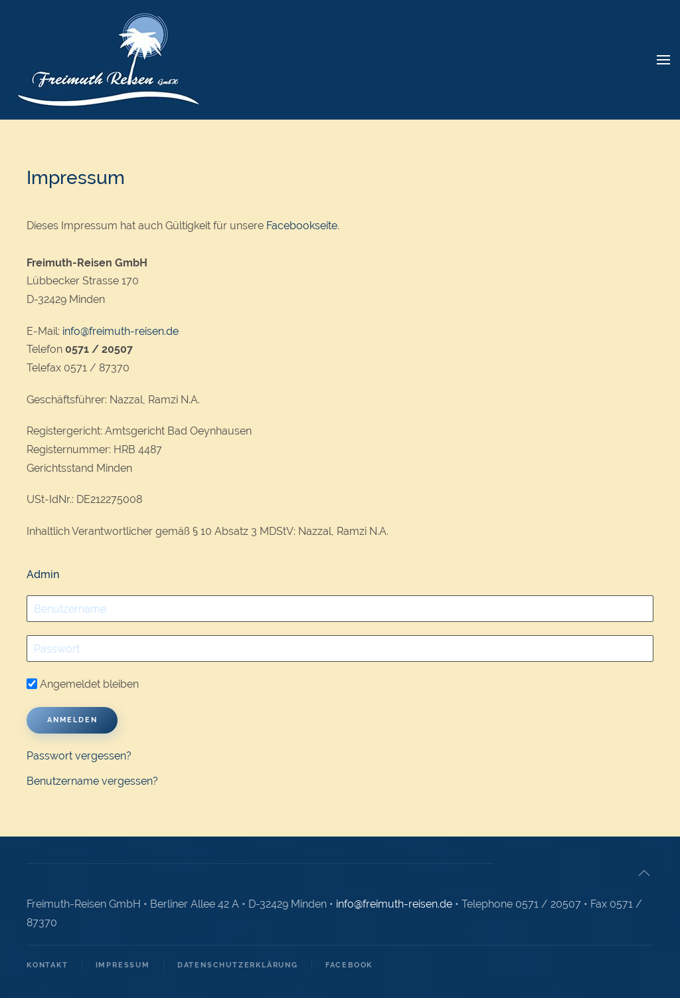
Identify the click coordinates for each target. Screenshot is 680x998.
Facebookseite (301, 225)
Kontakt (47, 965)
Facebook (349, 965)
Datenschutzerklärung (237, 965)
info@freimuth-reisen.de (120, 331)
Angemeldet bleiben (83, 684)
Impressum (123, 965)
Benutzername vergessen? (92, 781)
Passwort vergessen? (79, 755)
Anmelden (72, 720)
